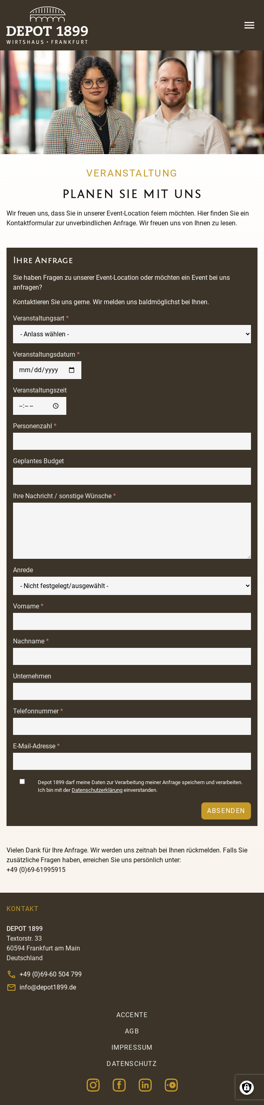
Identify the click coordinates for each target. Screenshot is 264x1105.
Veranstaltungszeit (40, 390)
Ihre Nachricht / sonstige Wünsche (62, 496)
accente (132, 1015)
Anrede (23, 570)
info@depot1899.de (48, 987)
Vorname (26, 606)
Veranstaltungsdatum (44, 354)
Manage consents (247, 1088)
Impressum (132, 1047)
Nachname (28, 641)
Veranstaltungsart (38, 318)
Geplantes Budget (38, 461)
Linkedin (145, 1085)
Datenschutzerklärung (97, 790)
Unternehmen (32, 676)
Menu (249, 25)
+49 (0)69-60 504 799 (51, 974)
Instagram (93, 1085)
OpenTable (171, 1085)
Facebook (119, 1085)
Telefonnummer (36, 711)
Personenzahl (32, 426)
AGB (132, 1031)
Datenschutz (132, 1064)
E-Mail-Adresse (34, 746)
